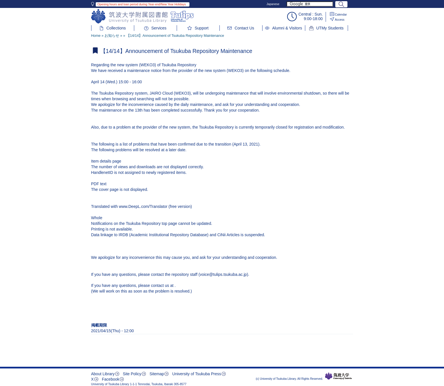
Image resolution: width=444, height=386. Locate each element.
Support (201, 28)
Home (96, 36)
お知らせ (111, 36)
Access (340, 19)
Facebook (110, 379)
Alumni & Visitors (287, 28)
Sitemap (157, 374)
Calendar (341, 14)
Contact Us (244, 28)
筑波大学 (338, 376)
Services (158, 28)
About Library (103, 374)
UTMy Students (329, 28)
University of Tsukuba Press (196, 374)
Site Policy (132, 374)
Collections (116, 28)
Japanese (272, 4)
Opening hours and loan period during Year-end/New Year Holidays (141, 4)
